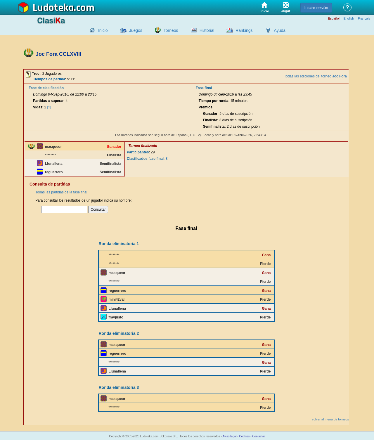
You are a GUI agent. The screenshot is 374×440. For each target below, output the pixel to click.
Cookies (244, 436)
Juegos (135, 30)
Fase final (204, 88)
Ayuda (279, 30)
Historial (207, 30)
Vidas (37, 107)
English (348, 18)
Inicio (103, 30)
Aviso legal (229, 436)
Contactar (258, 436)
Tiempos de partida (49, 79)
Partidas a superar (48, 101)
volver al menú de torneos (330, 419)
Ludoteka (53, 8)
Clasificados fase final (145, 159)
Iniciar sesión (316, 7)
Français (364, 18)
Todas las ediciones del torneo (315, 76)
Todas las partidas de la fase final (61, 192)
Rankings (244, 30)
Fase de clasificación (46, 88)
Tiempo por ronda (213, 101)
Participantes (138, 152)
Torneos (171, 30)
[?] (49, 107)
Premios (205, 107)
